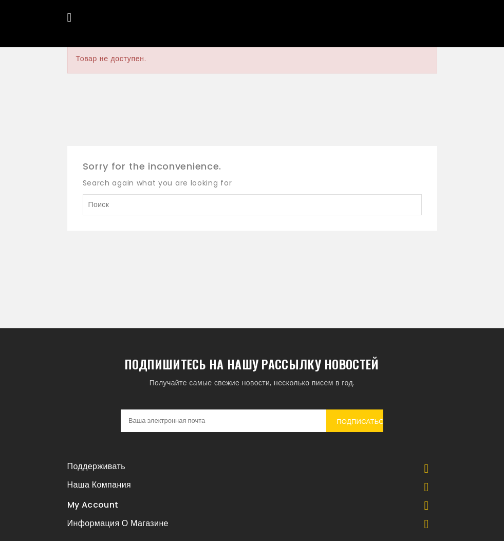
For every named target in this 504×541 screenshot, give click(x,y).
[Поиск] (252, 204)
